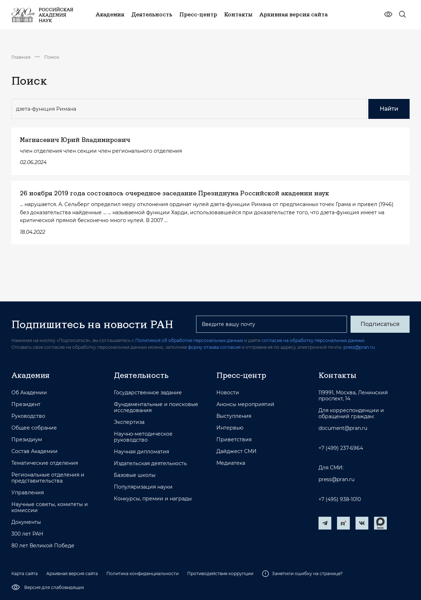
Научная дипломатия (141, 452)
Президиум (26, 440)
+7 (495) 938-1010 (340, 499)
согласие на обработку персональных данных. (313, 340)
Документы (26, 522)
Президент (26, 404)
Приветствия (234, 440)
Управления (27, 493)
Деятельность (141, 375)
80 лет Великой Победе (42, 546)
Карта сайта (24, 573)
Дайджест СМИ (236, 451)
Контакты (337, 375)
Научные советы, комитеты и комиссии (49, 507)
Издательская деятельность (150, 463)
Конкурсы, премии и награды (153, 499)
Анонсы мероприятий (245, 404)
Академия (30, 375)
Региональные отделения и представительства (47, 478)
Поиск (51, 57)
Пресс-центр (241, 375)
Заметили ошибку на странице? (302, 573)
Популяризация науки (143, 487)
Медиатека (230, 463)
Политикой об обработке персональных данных (189, 340)
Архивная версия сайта (72, 573)
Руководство (28, 416)
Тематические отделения (44, 463)
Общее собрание (34, 428)
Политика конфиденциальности (142, 573)
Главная (21, 57)
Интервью (229, 428)
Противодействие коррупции (220, 573)
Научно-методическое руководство (143, 437)
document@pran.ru (343, 428)
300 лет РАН (27, 534)
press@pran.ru (359, 347)
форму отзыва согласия (214, 347)
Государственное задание (148, 393)
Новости (227, 393)
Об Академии (29, 393)
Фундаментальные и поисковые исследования (156, 407)
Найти (389, 108)
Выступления (233, 416)
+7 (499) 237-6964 (341, 448)
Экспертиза (129, 422)
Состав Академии (34, 451)
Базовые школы (135, 475)
